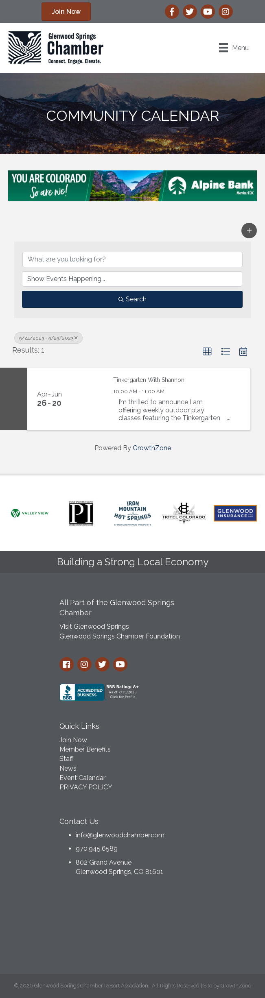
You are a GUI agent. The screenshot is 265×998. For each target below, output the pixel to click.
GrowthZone (152, 448)
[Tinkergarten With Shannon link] (88, 399)
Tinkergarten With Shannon (148, 380)
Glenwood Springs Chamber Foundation (119, 636)
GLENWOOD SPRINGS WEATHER (132, 927)
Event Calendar (82, 778)
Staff (66, 759)
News (68, 768)
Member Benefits (85, 749)
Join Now (73, 740)
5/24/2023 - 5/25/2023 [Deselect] (48, 338)
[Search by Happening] (132, 279)
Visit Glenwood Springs (94, 626)
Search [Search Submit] (132, 299)
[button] (249, 230)
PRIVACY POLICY (85, 787)
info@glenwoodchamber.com (120, 835)
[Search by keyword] (132, 259)
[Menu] (234, 47)
